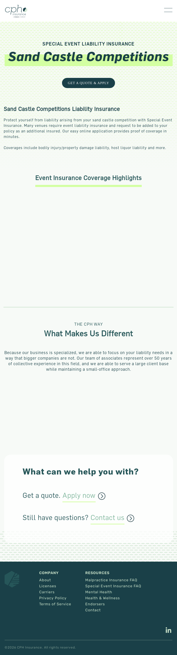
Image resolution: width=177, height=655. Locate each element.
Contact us (107, 518)
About (45, 580)
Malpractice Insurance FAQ (111, 580)
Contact (93, 610)
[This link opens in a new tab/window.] (168, 630)
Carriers (47, 592)
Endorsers (95, 604)
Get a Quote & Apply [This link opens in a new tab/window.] (88, 83)
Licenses (47, 586)
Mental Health (98, 592)
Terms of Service (55, 604)
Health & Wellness (102, 598)
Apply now (79, 495)
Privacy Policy (53, 598)
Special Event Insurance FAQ (113, 586)
